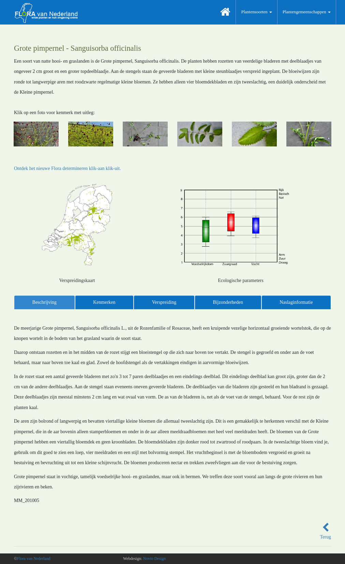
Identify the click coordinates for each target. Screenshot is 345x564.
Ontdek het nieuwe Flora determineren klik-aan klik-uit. (67, 168)
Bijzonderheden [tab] (228, 302)
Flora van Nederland (33, 558)
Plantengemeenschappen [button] (307, 11)
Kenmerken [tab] (104, 302)
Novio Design (154, 558)
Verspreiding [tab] (164, 302)
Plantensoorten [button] (256, 11)
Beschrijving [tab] (44, 302)
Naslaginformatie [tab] (296, 302)
